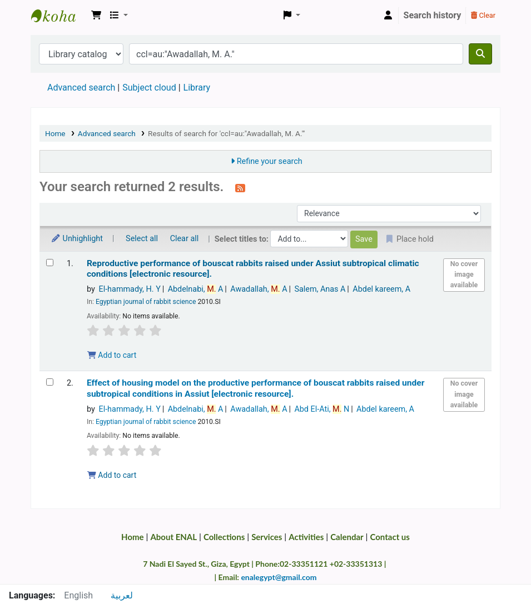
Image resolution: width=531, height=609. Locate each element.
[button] (96, 15)
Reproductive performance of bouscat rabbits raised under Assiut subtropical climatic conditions (253, 268)
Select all (142, 238)
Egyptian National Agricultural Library (59, 15)
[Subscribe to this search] (240, 187)
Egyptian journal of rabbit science (146, 302)
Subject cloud (149, 87)
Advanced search (81, 87)
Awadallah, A (258, 289)
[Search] (480, 53)
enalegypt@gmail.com (278, 577)
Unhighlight (77, 238)
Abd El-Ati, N (321, 409)
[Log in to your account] (388, 15)
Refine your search (269, 161)
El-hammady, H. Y (129, 289)
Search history (432, 15)
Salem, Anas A (319, 289)
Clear (483, 15)
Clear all (184, 238)
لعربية (122, 595)
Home (55, 133)
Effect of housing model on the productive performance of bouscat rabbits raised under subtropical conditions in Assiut (255, 388)
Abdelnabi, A (196, 289)
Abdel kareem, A (381, 289)
